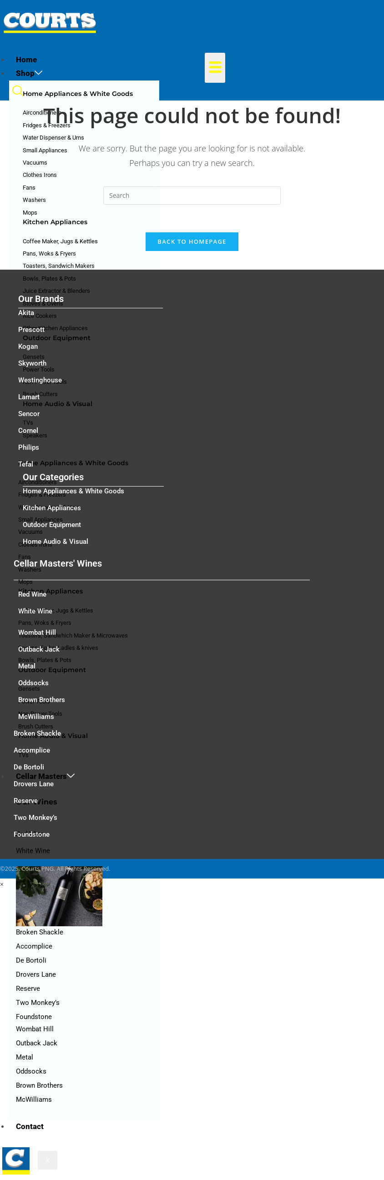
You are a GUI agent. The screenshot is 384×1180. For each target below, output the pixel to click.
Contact (30, 1126)
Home (26, 59)
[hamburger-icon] (215, 68)
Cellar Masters (45, 776)
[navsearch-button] (18, 93)
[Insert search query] (192, 195)
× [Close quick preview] (2, 884)
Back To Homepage (191, 241)
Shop (29, 73)
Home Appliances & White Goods (78, 94)
